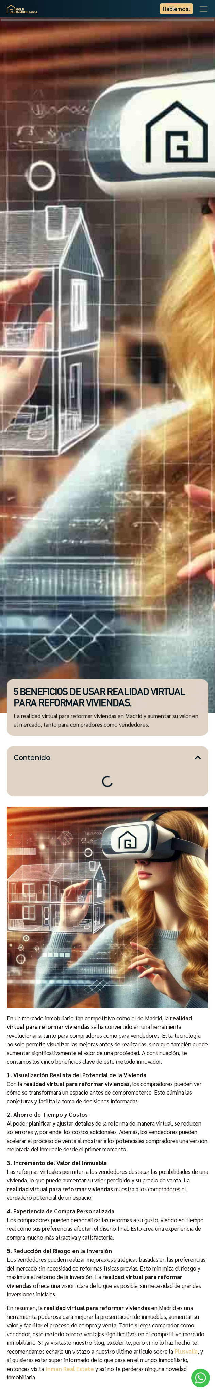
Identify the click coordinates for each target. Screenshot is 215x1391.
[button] (197, 757)
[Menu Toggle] (203, 9)
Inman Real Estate (69, 1368)
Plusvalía (186, 1351)
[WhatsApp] (200, 1378)
